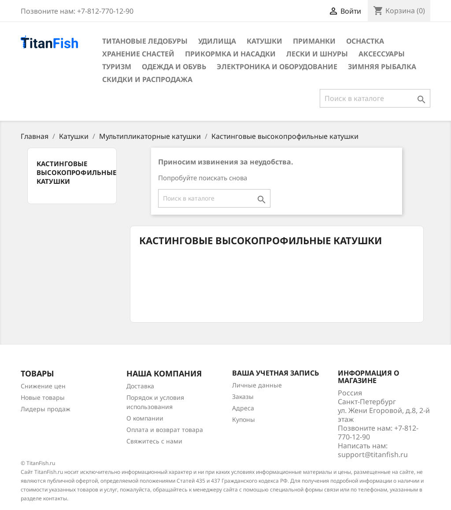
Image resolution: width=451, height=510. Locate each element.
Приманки (314, 41)
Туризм (116, 66)
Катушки (264, 41)
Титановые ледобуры (145, 41)
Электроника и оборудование (277, 66)
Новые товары (43, 397)
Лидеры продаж (45, 409)
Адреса (243, 408)
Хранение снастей (138, 54)
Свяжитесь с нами (154, 441)
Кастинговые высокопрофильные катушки (76, 172)
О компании (144, 418)
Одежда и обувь (174, 66)
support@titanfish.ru (373, 454)
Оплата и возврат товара (164, 429)
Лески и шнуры (317, 54)
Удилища (217, 41)
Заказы (243, 396)
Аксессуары (382, 54)
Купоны (243, 419)
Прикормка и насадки (230, 54)
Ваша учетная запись (275, 373)
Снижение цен (43, 386)
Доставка (140, 386)
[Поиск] (375, 98)
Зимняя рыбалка (382, 66)
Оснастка (365, 41)
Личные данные (257, 385)
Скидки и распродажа (147, 79)
